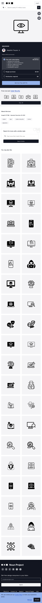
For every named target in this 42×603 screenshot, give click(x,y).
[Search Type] (4, 7)
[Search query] (21, 136)
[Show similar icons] (39, 18)
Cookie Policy (18, 594)
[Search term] (22, 7)
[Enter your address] (21, 579)
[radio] (21, 63)
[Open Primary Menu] (3, 3)
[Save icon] (39, 13)
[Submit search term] (38, 7)
